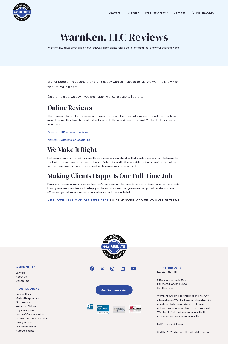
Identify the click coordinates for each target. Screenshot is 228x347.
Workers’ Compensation (30, 317)
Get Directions (165, 290)
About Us (21, 279)
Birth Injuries (23, 305)
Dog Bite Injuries (25, 313)
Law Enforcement (26, 329)
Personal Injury (24, 297)
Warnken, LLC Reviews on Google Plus (69, 139)
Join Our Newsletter (114, 292)
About (134, 14)
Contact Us (22, 283)
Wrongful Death (25, 325)
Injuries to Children (26, 309)
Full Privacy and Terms (170, 326)
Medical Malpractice (27, 301)
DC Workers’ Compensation (32, 321)
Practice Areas (157, 14)
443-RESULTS (202, 14)
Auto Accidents (25, 333)
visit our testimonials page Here (79, 200)
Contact (179, 14)
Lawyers (116, 14)
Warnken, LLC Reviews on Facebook (68, 132)
